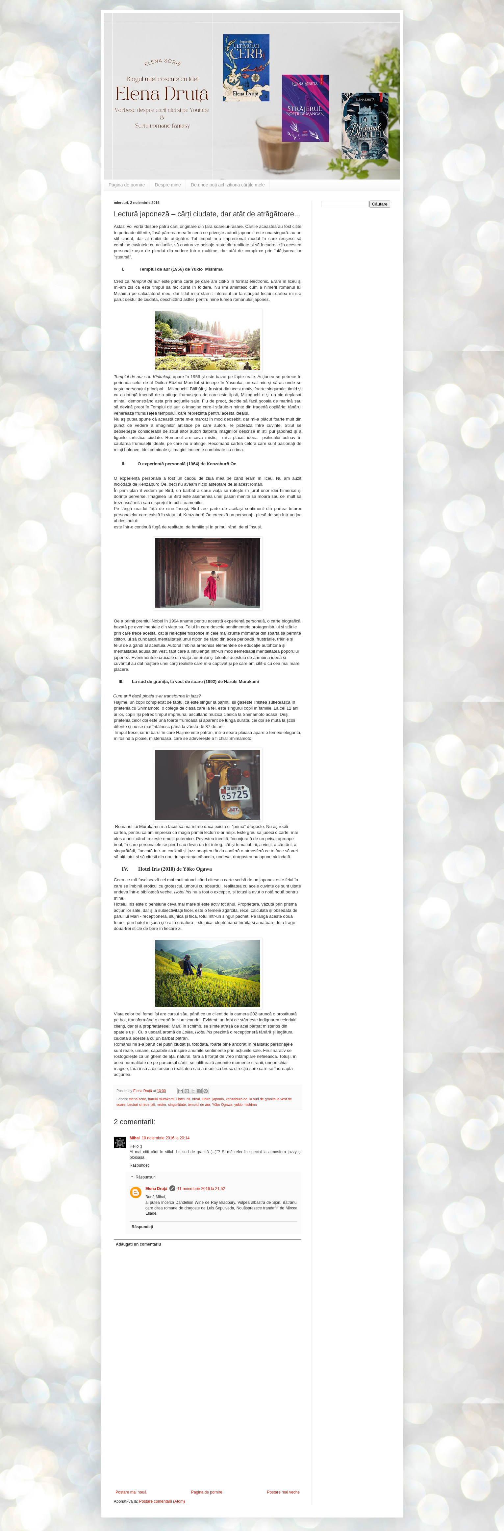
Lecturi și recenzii (141, 1104)
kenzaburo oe (236, 1099)
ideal (196, 1099)
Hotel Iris (183, 1099)
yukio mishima (245, 1104)
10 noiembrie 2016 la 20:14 (165, 1138)
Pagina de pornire (127, 184)
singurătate (177, 1104)
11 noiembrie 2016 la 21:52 (201, 1188)
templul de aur (199, 1104)
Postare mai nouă (130, 1492)
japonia (218, 1099)
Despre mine (168, 184)
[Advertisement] (207, 1440)
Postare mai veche (283, 1492)
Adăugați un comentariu (138, 1244)
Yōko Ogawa (222, 1104)
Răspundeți (140, 1165)
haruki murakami (161, 1099)
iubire (206, 1099)
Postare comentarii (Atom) (162, 1501)
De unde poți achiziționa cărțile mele (228, 184)
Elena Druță (156, 1188)
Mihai (135, 1138)
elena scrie (137, 1099)
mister (161, 1104)
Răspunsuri (146, 1177)
